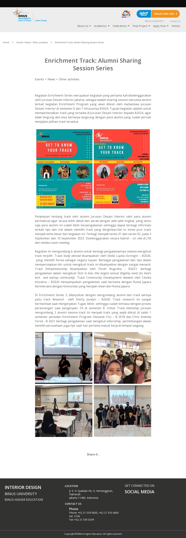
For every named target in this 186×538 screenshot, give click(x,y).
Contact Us (175, 21)
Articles (176, 26)
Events (39, 79)
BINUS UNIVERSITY (154, 21)
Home (6, 42)
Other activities (69, 79)
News (51, 79)
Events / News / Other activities (32, 42)
